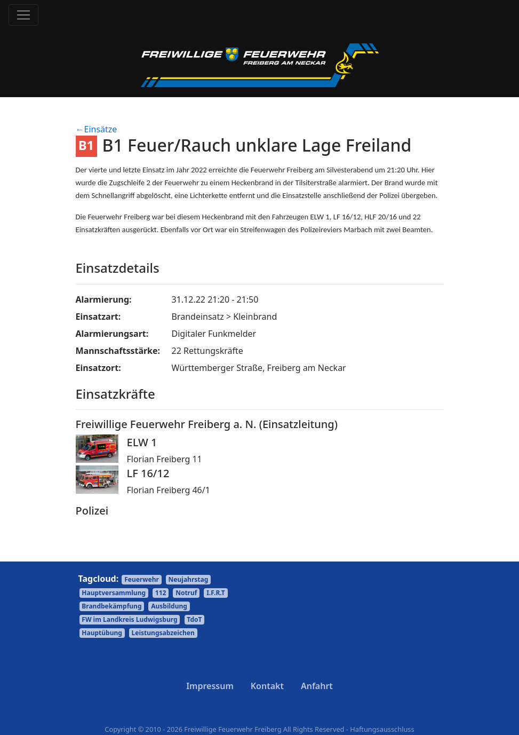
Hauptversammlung (114, 592)
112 (160, 592)
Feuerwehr (141, 579)
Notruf (186, 592)
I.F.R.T (215, 592)
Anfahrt (317, 686)
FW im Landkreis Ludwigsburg (129, 619)
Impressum (210, 686)
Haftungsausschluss (382, 729)
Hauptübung (102, 632)
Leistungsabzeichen (163, 632)
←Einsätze (96, 129)
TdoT (194, 619)
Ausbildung (169, 606)
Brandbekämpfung (111, 606)
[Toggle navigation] (23, 15)
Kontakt (267, 686)
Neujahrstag (189, 579)
